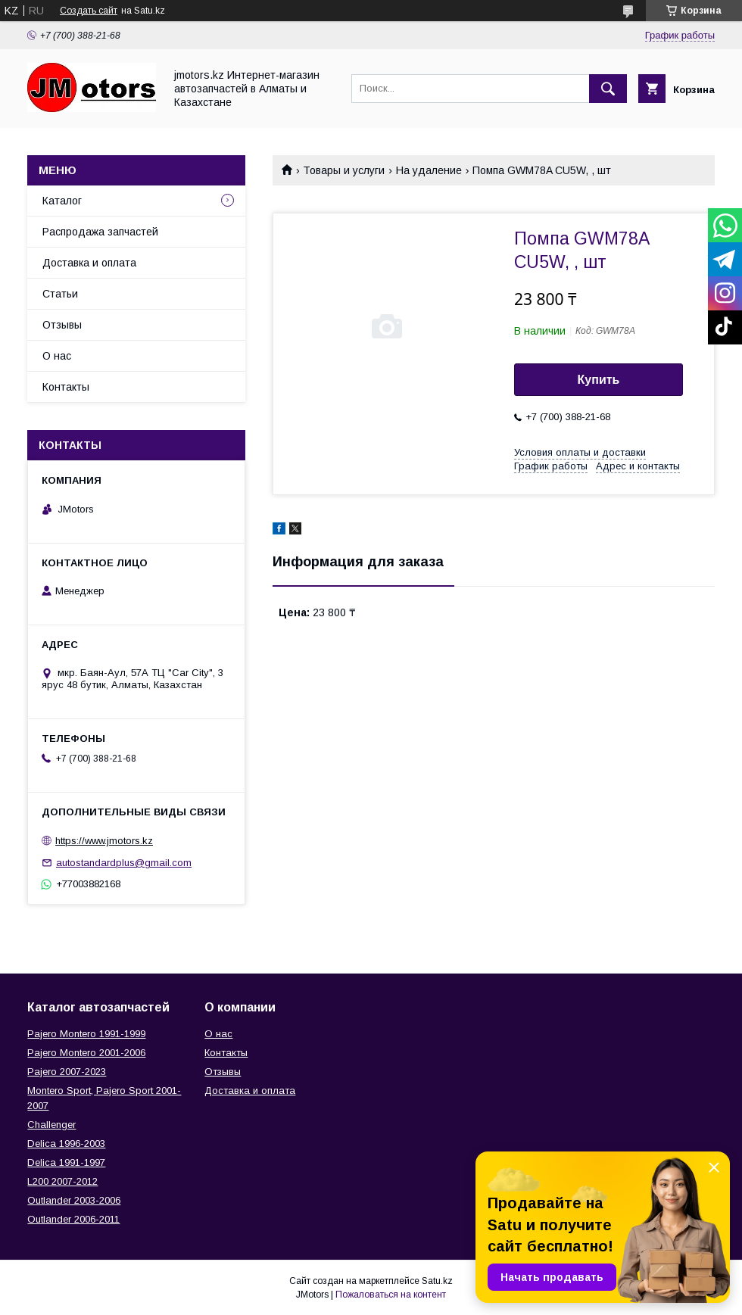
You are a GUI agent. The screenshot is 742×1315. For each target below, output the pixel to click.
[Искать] (608, 88)
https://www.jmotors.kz (104, 840)
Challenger (51, 1124)
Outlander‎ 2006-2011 (73, 1219)
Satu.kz (437, 1281)
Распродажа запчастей (100, 232)
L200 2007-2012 (62, 1181)
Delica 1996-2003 (66, 1143)
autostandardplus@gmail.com (124, 862)
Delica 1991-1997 (66, 1162)
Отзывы (62, 325)
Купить (599, 379)
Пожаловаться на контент (390, 1294)
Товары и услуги (344, 170)
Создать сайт (88, 10)
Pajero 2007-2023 (66, 1071)
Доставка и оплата (89, 263)
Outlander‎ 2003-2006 (73, 1200)
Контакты (65, 387)
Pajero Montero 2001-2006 (86, 1052)
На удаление (429, 170)
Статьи (60, 294)
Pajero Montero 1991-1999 (86, 1033)
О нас (56, 356)
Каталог (62, 201)
